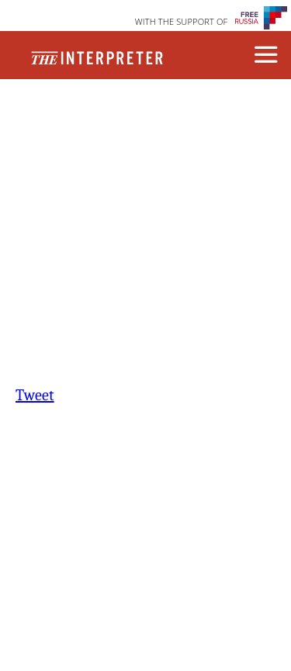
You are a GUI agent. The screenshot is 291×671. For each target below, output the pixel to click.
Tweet (35, 395)
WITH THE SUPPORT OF (181, 21)
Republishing (143, 129)
